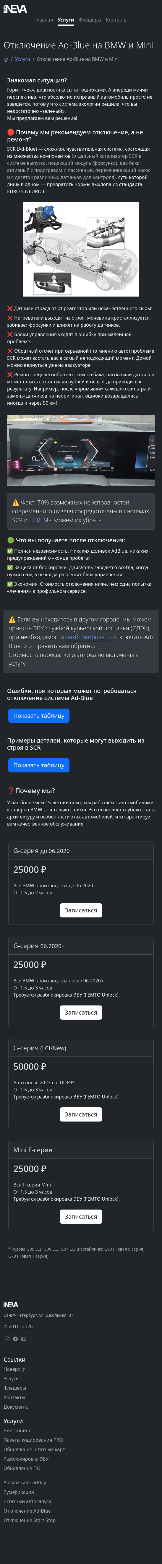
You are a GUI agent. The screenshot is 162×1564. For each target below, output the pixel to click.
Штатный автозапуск (27, 1501)
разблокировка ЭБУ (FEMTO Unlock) (78, 995)
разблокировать (87, 637)
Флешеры (90, 20)
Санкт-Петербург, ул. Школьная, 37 (38, 1315)
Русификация (19, 1492)
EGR (35, 520)
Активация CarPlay (25, 1482)
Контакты (116, 20)
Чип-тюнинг (17, 1430)
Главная (43, 20)
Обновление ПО (22, 1468)
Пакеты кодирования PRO (33, 1440)
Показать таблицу (38, 716)
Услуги (66, 20)
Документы (17, 1407)
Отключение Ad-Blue (27, 1511)
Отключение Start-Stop (30, 1520)
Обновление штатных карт (34, 1449)
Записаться (81, 910)
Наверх (15, 1369)
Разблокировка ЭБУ (26, 1459)
